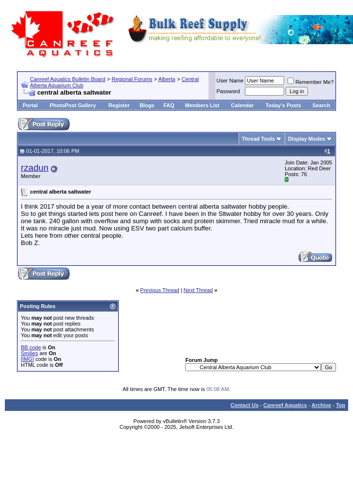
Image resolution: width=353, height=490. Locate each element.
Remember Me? (311, 82)
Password (228, 91)
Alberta (167, 79)
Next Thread (198, 290)
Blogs (147, 105)
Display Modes (306, 139)
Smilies (29, 353)
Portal (30, 105)
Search (321, 105)
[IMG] (27, 359)
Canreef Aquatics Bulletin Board (67, 79)
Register (119, 105)
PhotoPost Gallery (72, 105)
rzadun (34, 168)
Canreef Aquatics (285, 405)
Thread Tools (258, 139)
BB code (31, 347)
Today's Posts (283, 105)
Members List (202, 105)
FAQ (169, 105)
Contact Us (244, 405)
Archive (321, 405)
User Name (230, 80)
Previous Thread (159, 290)
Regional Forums (132, 79)
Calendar (242, 105)
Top (340, 405)
